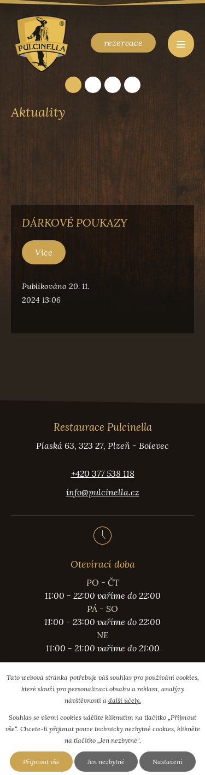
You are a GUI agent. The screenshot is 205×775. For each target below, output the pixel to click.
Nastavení (168, 761)
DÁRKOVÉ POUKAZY (74, 222)
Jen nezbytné (106, 761)
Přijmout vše (41, 761)
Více (43, 252)
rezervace (123, 42)
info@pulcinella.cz (102, 492)
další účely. (124, 700)
